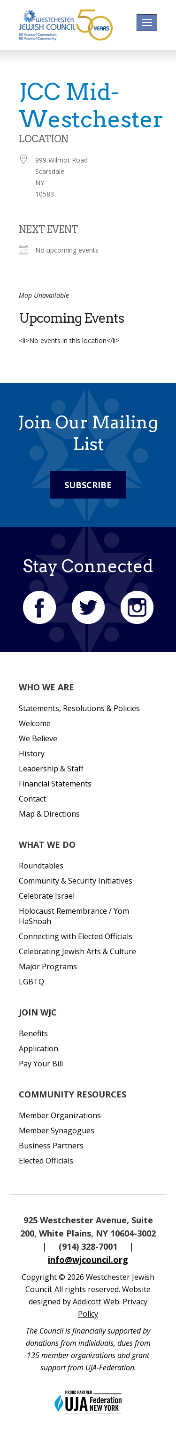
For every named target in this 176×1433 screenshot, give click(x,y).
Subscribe (88, 485)
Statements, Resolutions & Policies (79, 708)
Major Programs (48, 966)
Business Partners (51, 1145)
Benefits (33, 1033)
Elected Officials (46, 1160)
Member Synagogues (56, 1130)
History (32, 753)
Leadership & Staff (51, 768)
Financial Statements (55, 783)
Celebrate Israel (47, 896)
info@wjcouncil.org (88, 1259)
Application (38, 1048)
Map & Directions (49, 814)
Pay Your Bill (41, 1063)
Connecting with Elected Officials (75, 936)
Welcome (35, 723)
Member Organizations (60, 1115)
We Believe (38, 738)
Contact (32, 799)
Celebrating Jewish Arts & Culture (77, 951)
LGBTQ (31, 981)
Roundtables (41, 865)
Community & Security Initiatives (75, 881)
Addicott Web (96, 1301)
